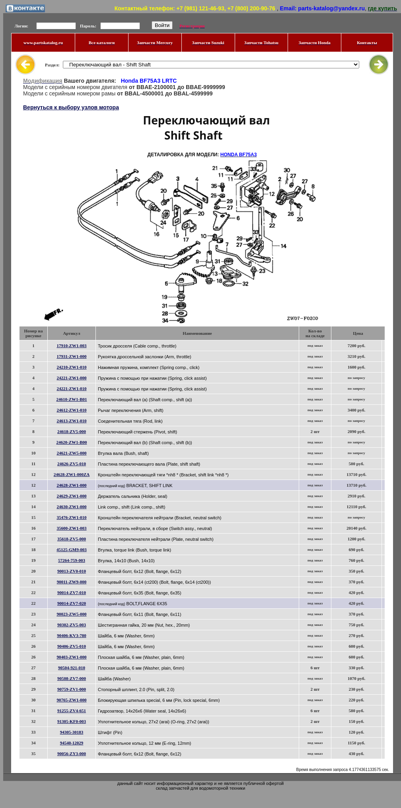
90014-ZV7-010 (71, 592)
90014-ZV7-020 (71, 603)
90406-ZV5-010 (71, 646)
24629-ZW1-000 (71, 495)
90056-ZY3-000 (71, 753)
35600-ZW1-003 (71, 528)
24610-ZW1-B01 (71, 399)
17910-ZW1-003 (71, 345)
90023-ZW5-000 (71, 614)
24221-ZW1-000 (71, 377)
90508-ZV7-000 (71, 678)
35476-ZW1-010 (71, 517)
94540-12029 (72, 742)
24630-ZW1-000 (71, 506)
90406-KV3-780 (71, 635)
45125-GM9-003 (71, 549)
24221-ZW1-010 (71, 388)
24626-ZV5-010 (71, 463)
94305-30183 (72, 732)
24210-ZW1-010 (71, 367)
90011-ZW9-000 (72, 581)
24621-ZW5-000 (71, 453)
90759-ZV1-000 (71, 689)
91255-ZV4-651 (71, 710)
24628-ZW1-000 (71, 485)
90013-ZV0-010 (71, 571)
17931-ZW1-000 (71, 356)
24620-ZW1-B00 (71, 442)
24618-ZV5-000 (71, 431)
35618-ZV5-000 (71, 538)
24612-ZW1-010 (71, 410)
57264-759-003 (71, 560)
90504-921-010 (71, 667)
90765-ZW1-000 (71, 699)
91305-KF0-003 (71, 721)
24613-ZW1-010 (71, 420)
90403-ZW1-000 (71, 657)
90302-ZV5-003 (71, 624)
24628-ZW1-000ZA (72, 474)
